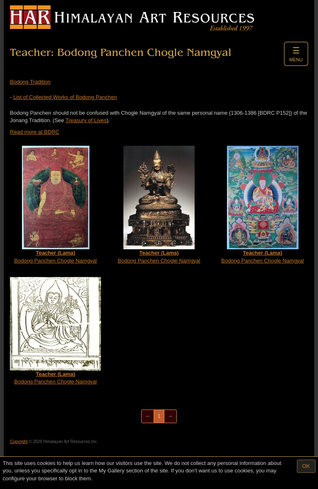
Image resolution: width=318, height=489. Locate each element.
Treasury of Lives (85, 120)
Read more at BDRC (34, 132)
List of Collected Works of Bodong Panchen (65, 97)
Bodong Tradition (30, 82)
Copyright (19, 441)
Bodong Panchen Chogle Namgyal (55, 205)
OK (306, 466)
